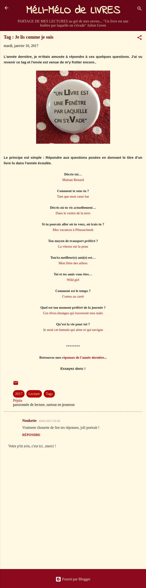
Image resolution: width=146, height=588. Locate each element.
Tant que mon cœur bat (73, 196)
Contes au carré (73, 296)
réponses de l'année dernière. (83, 357)
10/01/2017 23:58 (49, 421)
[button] (139, 38)
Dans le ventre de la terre (73, 213)
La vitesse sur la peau (73, 246)
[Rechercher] (139, 9)
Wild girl (73, 280)
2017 (18, 394)
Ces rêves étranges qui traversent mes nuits (73, 313)
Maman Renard (73, 180)
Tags (49, 394)
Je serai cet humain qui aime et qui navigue (73, 330)
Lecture (34, 394)
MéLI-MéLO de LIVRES (73, 11)
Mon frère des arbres (73, 263)
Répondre (31, 435)
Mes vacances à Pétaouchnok (73, 230)
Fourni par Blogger (73, 579)
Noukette (29, 421)
